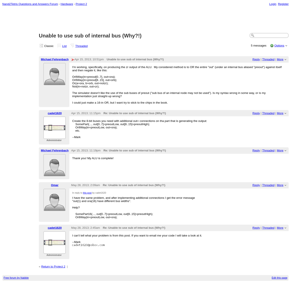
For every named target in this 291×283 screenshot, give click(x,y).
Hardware (67, 4)
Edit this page (279, 277)
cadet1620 (55, 113)
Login (272, 4)
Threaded (81, 46)
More (280, 59)
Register (283, 4)
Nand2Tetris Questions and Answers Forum (30, 4)
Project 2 (81, 4)
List (64, 46)
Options (279, 45)
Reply (256, 59)
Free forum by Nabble (16, 277)
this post (87, 192)
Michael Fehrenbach (55, 59)
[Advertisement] (145, 19)
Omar (54, 185)
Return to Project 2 (53, 266)
